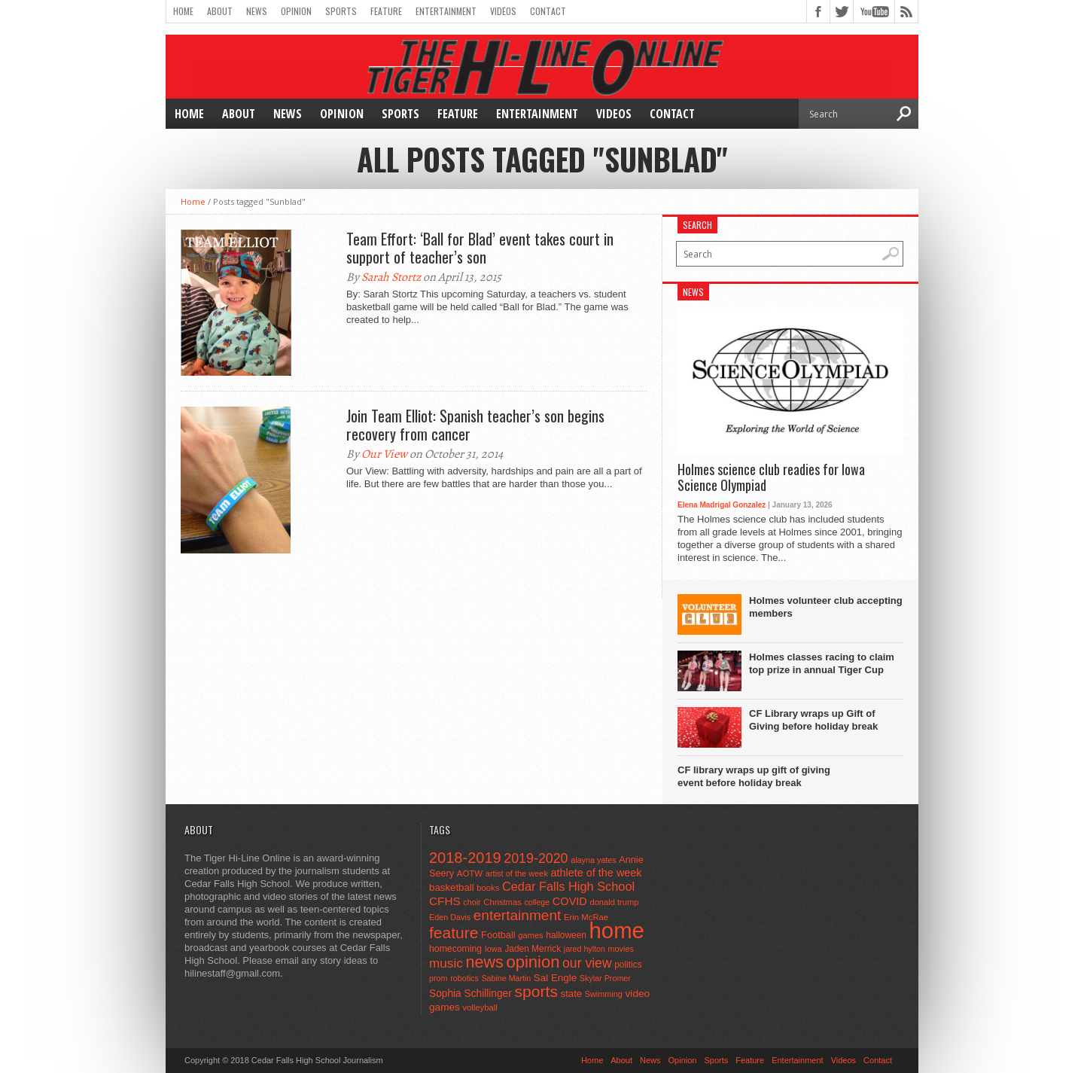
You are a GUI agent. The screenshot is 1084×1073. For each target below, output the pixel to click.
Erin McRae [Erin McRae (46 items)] (586, 917)
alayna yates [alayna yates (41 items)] (593, 859)
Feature (386, 11)
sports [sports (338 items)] (536, 991)
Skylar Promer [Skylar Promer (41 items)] (605, 978)
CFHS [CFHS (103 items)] (445, 901)
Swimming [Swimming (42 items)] (604, 993)
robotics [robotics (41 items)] (464, 978)
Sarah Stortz (391, 277)
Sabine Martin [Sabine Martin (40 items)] (506, 978)
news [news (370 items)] (484, 962)
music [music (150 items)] (446, 963)
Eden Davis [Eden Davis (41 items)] (449, 917)
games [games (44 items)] (530, 935)
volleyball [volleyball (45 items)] (479, 1007)
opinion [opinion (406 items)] (532, 962)
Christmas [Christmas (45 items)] (502, 902)
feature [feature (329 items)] (453, 932)
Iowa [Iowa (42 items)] (493, 948)
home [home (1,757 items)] (616, 930)
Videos (503, 11)
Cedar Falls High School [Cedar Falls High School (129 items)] (568, 886)
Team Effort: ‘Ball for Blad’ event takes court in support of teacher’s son (480, 248)
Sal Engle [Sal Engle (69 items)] (555, 977)
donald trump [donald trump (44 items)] (613, 902)
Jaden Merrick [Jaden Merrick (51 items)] (532, 948)
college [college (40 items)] (537, 902)
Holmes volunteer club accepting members (826, 607)
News (256, 11)
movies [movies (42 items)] (621, 948)
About (220, 11)
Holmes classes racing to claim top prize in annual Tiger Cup (821, 663)
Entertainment (446, 11)
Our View (384, 454)
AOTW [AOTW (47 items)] (470, 873)
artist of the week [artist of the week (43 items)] (517, 873)
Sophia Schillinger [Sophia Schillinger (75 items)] (470, 993)
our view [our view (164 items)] (587, 963)
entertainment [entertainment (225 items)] (517, 915)
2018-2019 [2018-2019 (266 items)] (465, 857)
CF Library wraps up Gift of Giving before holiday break (813, 720)
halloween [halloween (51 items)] (566, 935)
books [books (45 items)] (488, 887)
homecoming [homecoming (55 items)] (455, 948)
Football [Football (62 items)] (498, 934)
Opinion (296, 11)
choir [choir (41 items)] (471, 902)
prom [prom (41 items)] (438, 978)
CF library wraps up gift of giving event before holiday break (754, 776)
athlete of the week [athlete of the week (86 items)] (596, 873)
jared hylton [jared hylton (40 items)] (584, 948)
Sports (341, 11)
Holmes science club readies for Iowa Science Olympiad (771, 478)
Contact (548, 11)
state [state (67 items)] (572, 993)
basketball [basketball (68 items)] (451, 887)
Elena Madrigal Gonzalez (722, 505)
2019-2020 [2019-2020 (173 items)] (536, 858)
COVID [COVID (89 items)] (570, 901)
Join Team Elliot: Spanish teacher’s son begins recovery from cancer (475, 425)
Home (183, 11)
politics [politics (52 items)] (627, 964)
